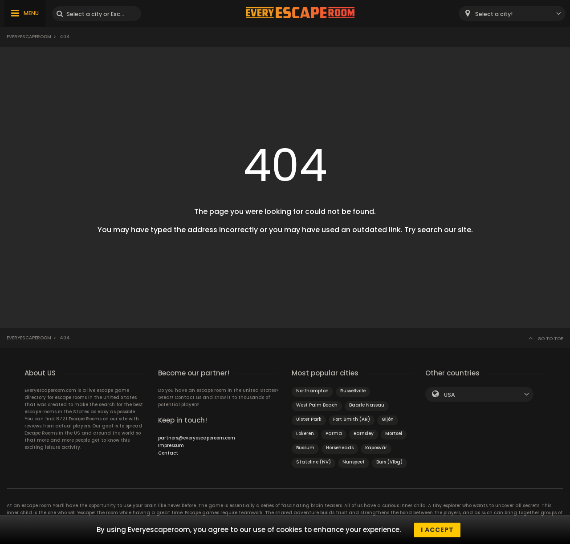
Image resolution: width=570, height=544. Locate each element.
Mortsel (393, 433)
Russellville (353, 390)
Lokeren (305, 433)
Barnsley (364, 433)
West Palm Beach (317, 405)
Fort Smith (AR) (351, 419)
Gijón (388, 419)
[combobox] (512, 13)
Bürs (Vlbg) (389, 462)
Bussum (305, 447)
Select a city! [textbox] (494, 14)
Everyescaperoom (29, 36)
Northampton (312, 390)
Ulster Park (309, 419)
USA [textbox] (449, 395)
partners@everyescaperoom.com (196, 438)
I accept (437, 529)
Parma (334, 433)
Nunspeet (353, 462)
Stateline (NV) (313, 462)
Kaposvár (376, 447)
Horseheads (340, 447)
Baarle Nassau (366, 405)
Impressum (171, 445)
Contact (168, 453)
